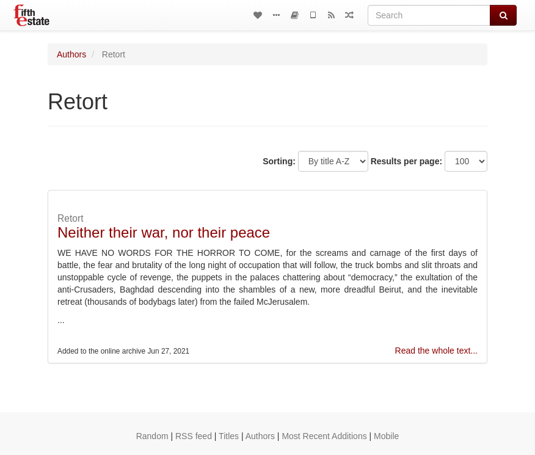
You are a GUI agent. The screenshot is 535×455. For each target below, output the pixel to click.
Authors (71, 54)
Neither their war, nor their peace (163, 232)
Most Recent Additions (324, 436)
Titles (229, 436)
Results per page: (406, 161)
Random (152, 436)
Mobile (386, 436)
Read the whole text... (436, 350)
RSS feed (193, 436)
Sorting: (279, 161)
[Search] (429, 15)
